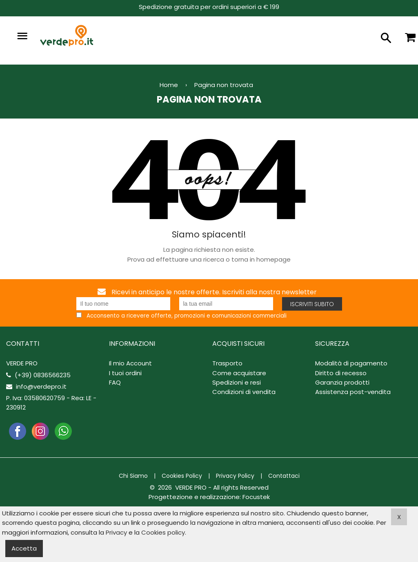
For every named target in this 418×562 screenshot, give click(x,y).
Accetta (24, 548)
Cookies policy (163, 532)
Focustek (256, 497)
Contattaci (284, 476)
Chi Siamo (133, 476)
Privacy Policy (235, 476)
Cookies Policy (182, 476)
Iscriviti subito (312, 304)
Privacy (116, 532)
